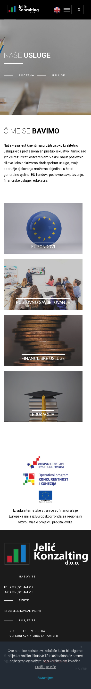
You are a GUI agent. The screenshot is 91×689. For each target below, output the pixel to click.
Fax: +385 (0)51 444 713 (18, 592)
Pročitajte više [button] (45, 667)
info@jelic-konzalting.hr (22, 611)
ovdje (68, 522)
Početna (26, 75)
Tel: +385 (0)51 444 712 (18, 587)
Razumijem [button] (45, 678)
